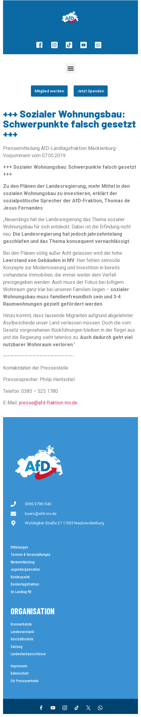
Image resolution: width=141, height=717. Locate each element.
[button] (70, 68)
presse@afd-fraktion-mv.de (48, 403)
